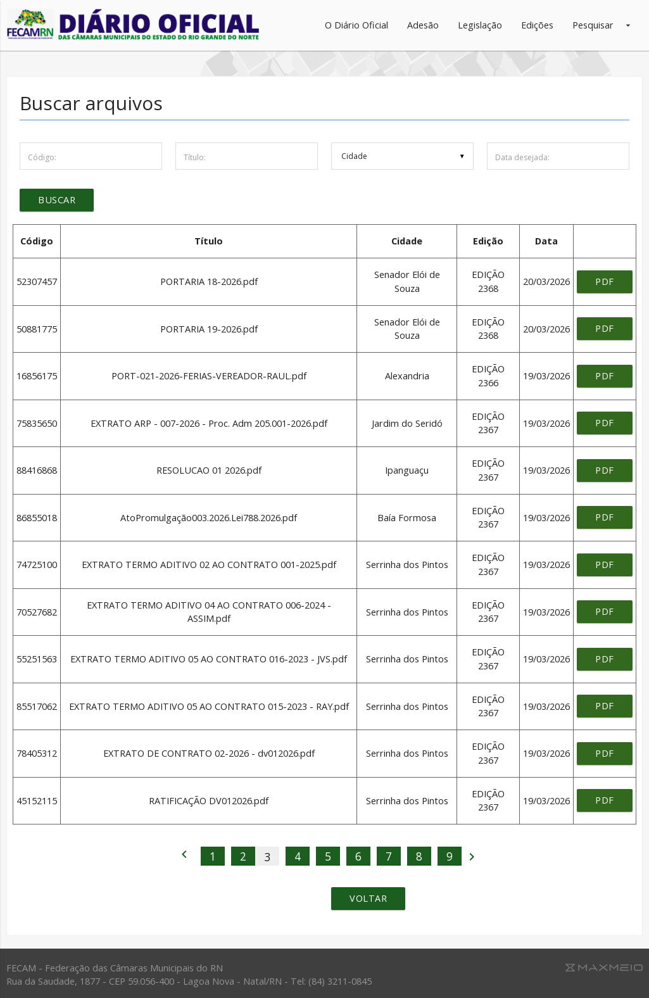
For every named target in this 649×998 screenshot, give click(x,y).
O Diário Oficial (356, 25)
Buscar (56, 200)
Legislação (480, 25)
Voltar (368, 898)
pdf (604, 281)
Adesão (423, 25)
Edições (537, 25)
